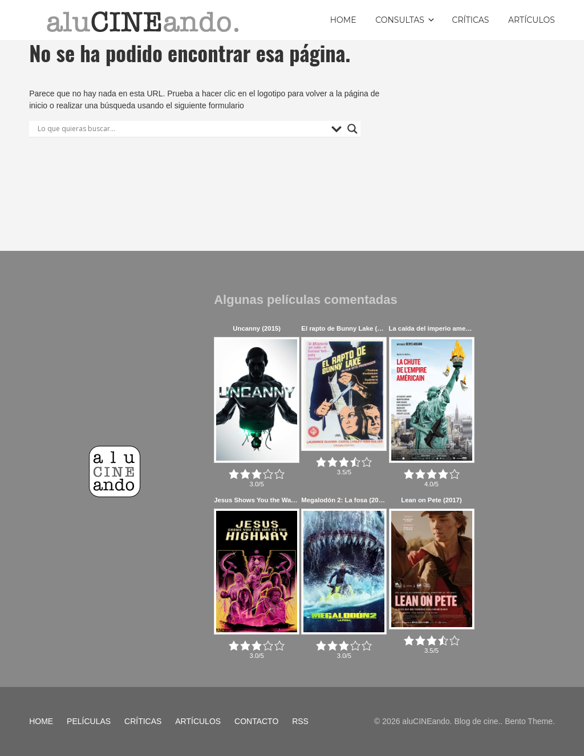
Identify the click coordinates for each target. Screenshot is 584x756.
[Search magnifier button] (352, 129)
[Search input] (182, 129)
